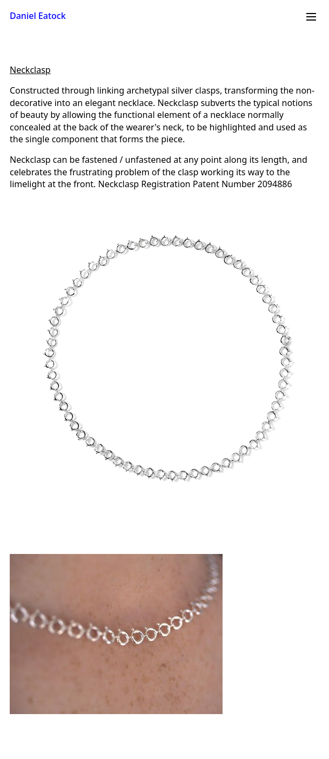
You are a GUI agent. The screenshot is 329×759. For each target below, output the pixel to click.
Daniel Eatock (38, 16)
